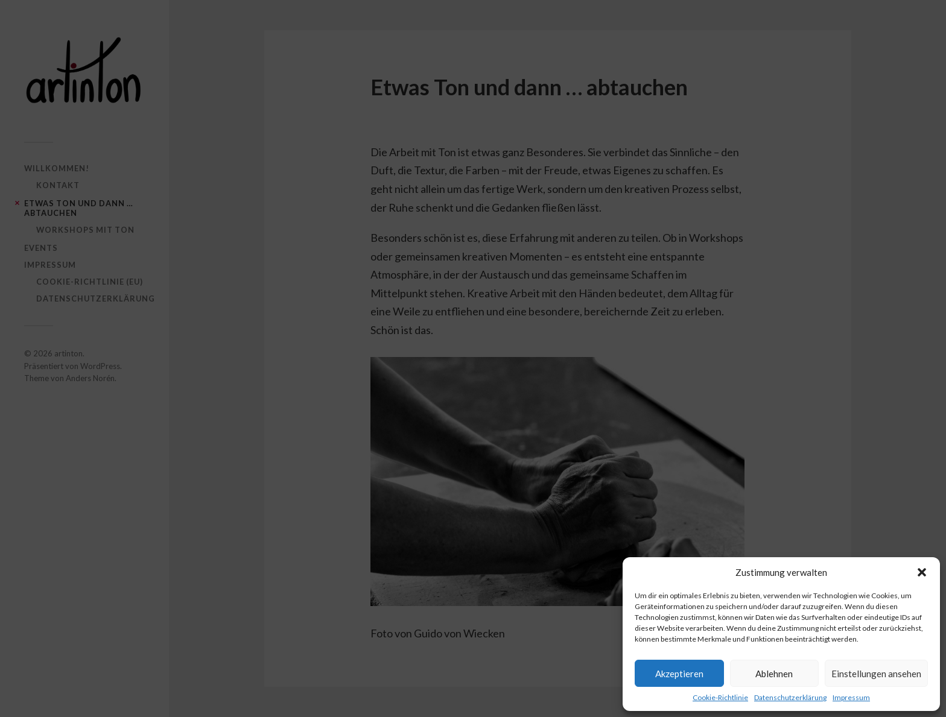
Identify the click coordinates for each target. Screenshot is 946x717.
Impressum (851, 697)
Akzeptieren (679, 673)
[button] (922, 572)
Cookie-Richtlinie (720, 697)
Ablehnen (774, 673)
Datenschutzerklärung (790, 697)
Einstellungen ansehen (876, 673)
